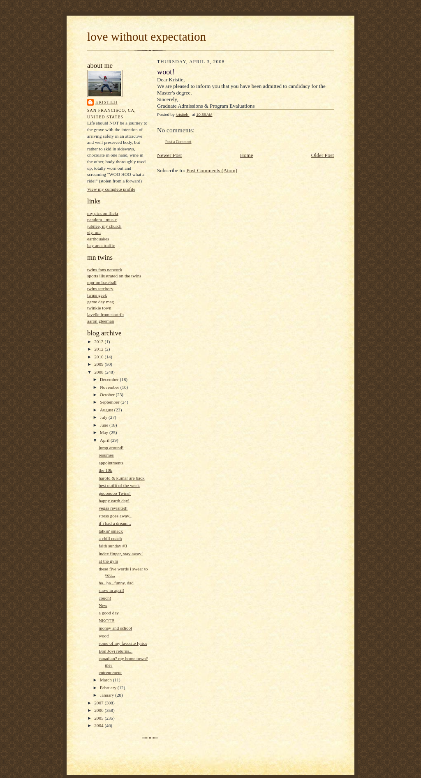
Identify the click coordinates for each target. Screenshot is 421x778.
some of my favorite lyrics (123, 643)
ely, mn (94, 232)
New (103, 605)
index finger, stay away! (121, 553)
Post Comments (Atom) (212, 170)
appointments (111, 462)
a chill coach (110, 538)
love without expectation (146, 36)
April (105, 440)
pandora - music (102, 219)
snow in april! (111, 590)
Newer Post (169, 155)
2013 (99, 341)
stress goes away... (115, 515)
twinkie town (99, 307)
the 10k (105, 470)
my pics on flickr (102, 213)
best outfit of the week (119, 485)
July (104, 417)
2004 (99, 725)
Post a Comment (178, 141)
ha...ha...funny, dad (116, 582)
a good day (109, 612)
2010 (99, 356)
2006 (99, 710)
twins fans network (104, 269)
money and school (115, 628)
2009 (99, 364)
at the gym (108, 561)
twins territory (100, 288)
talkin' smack (111, 531)
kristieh (106, 102)
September (110, 401)
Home (246, 155)
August (107, 409)
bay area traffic (101, 245)
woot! (104, 635)
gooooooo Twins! (115, 493)
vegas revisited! (113, 508)
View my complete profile (111, 189)
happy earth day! (114, 500)
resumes (106, 454)
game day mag (100, 301)
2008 (99, 371)
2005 (99, 718)
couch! (105, 598)
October (108, 394)
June (104, 424)
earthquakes (98, 238)
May (104, 432)
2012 (99, 348)
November (110, 387)
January (108, 695)
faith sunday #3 (113, 545)
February (109, 687)
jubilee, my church (104, 226)
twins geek (97, 295)
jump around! (111, 447)
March (106, 679)
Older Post (322, 155)
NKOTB (106, 620)
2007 (99, 702)
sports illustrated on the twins (114, 275)
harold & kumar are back (122, 478)
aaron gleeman (100, 321)
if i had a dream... (115, 523)
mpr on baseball (101, 282)
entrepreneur (110, 672)
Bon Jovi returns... (115, 651)
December (110, 379)
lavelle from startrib (105, 314)
